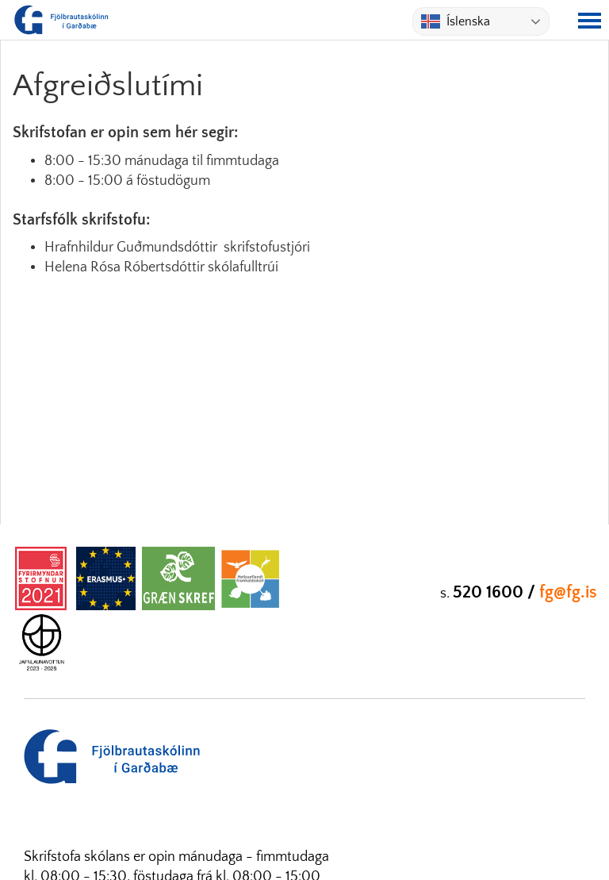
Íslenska (455, 21)
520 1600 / (496, 592)
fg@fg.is (568, 592)
